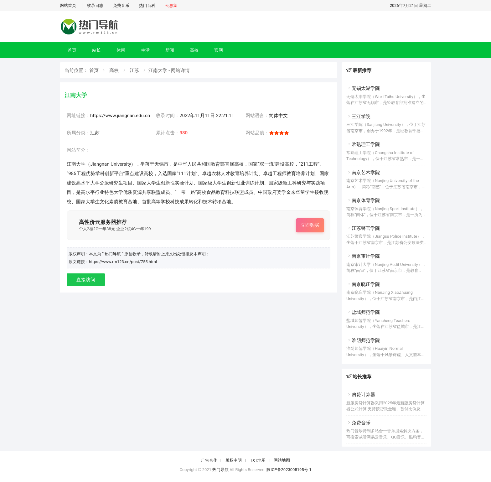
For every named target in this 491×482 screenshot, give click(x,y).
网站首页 (68, 5)
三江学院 (358, 116)
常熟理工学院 (363, 144)
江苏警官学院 (363, 228)
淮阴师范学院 (363, 340)
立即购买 (310, 225)
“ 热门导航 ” (113, 253)
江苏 (134, 70)
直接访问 (85, 279)
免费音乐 (121, 5)
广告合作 (209, 460)
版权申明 (233, 460)
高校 (194, 50)
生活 (145, 50)
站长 (96, 50)
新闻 (169, 50)
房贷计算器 (360, 394)
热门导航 (220, 469)
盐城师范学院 (363, 312)
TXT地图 (258, 460)
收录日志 (95, 5)
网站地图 (282, 460)
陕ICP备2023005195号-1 (288, 469)
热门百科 (147, 5)
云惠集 (171, 5)
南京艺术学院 (363, 172)
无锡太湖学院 (363, 88)
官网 (218, 50)
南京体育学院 (363, 200)
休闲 (120, 50)
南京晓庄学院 (363, 284)
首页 (72, 50)
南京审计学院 (363, 256)
